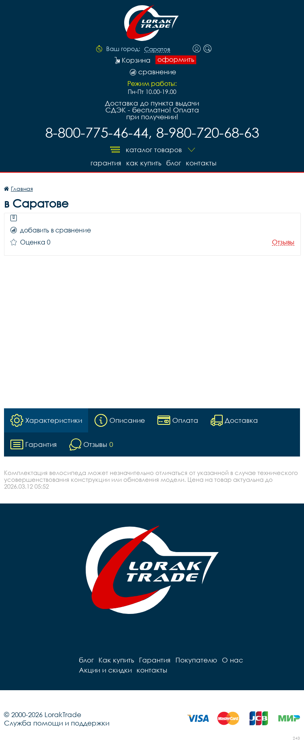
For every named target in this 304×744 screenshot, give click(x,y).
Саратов (157, 49)
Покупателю (196, 660)
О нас (232, 660)
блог (173, 163)
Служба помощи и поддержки (56, 723)
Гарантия (106, 163)
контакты (201, 163)
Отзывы (283, 242)
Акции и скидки (105, 670)
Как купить (143, 163)
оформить (175, 59)
